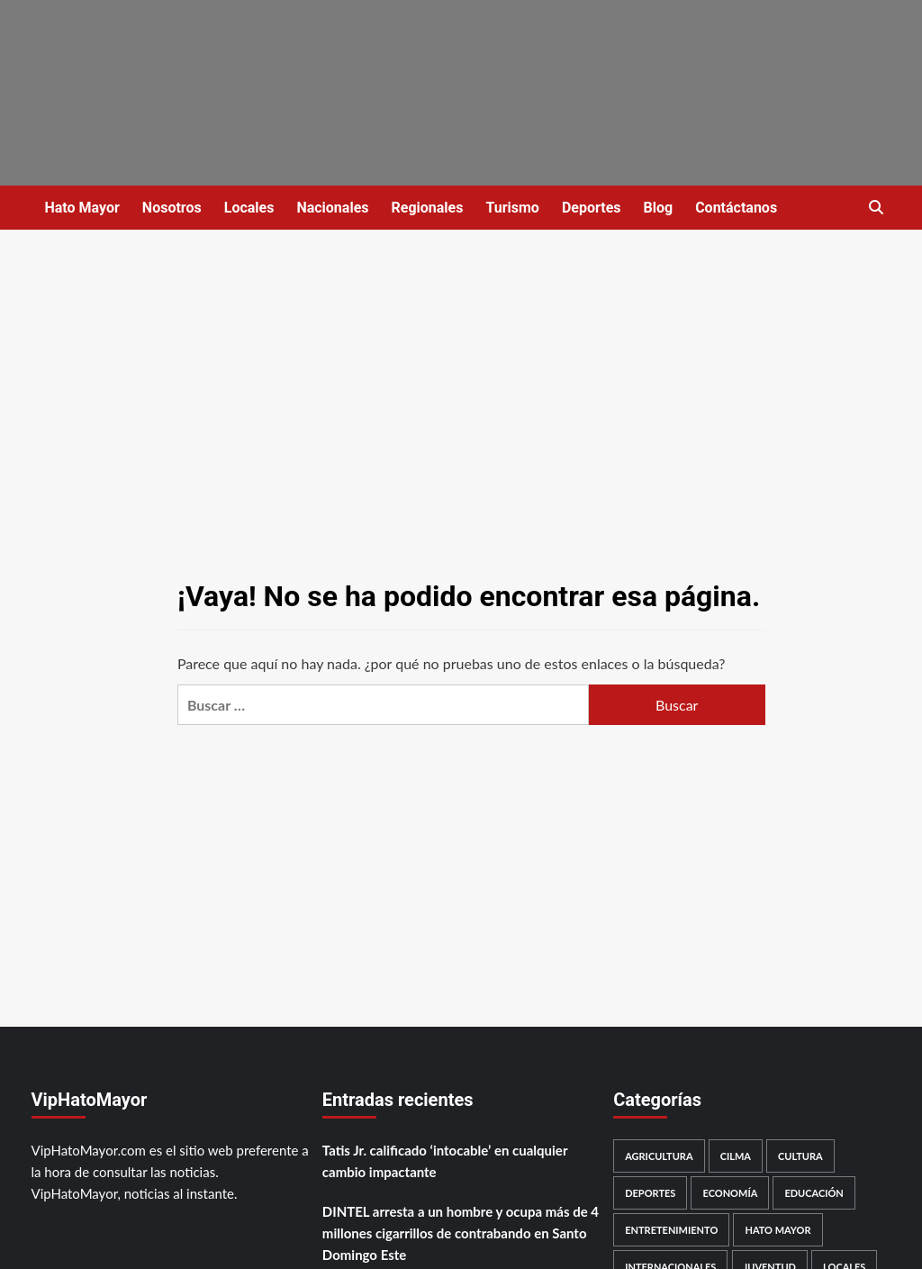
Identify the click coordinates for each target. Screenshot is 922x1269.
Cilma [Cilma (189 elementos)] (735, 1156)
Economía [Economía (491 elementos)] (729, 1193)
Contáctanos (736, 207)
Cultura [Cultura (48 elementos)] (800, 1156)
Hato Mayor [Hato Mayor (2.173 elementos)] (777, 1230)
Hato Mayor (82, 207)
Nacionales (332, 207)
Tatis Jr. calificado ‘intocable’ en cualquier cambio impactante (444, 1161)
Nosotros (172, 207)
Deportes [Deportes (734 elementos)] (650, 1193)
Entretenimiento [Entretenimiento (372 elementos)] (671, 1230)
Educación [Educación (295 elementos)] (813, 1193)
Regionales (427, 207)
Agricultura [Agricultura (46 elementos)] (658, 1156)
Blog (658, 207)
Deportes (591, 207)
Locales (249, 207)
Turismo (512, 207)
